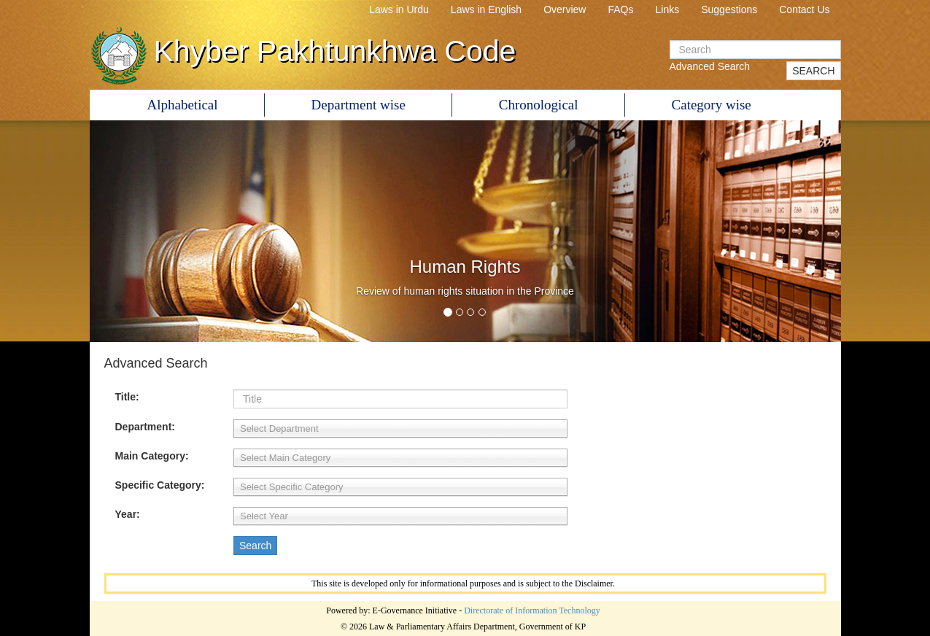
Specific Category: (160, 485)
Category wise (711, 104)
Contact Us (804, 9)
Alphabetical (182, 104)
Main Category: (152, 456)
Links (668, 9)
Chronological (538, 104)
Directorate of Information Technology (532, 610)
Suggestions (729, 9)
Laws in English (486, 9)
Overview (564, 9)
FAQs (620, 9)
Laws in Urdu (399, 9)
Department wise (358, 104)
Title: (127, 397)
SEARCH (813, 71)
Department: (145, 427)
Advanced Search (710, 66)
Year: (127, 514)
